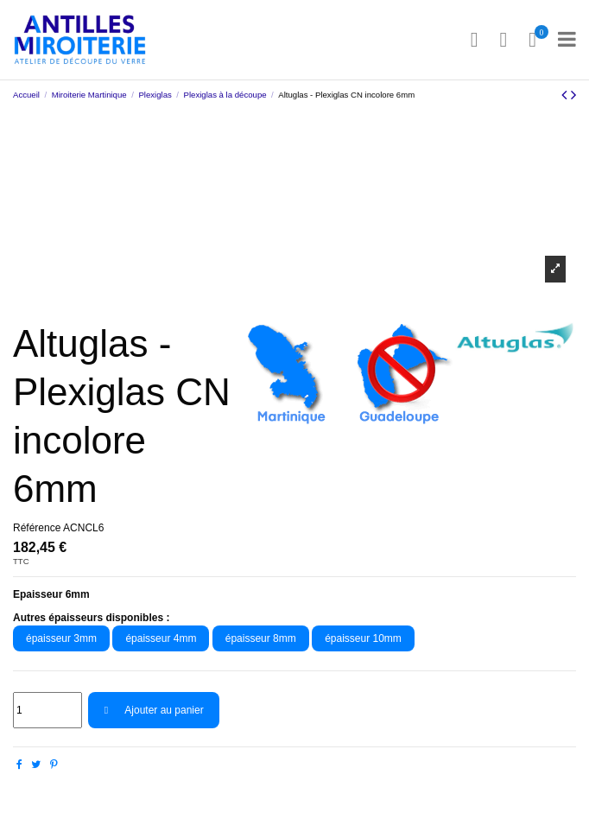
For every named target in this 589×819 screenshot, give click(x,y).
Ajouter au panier (154, 710)
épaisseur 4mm (160, 638)
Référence (36, 528)
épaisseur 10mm (363, 638)
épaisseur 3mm (61, 638)
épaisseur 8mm (260, 638)
